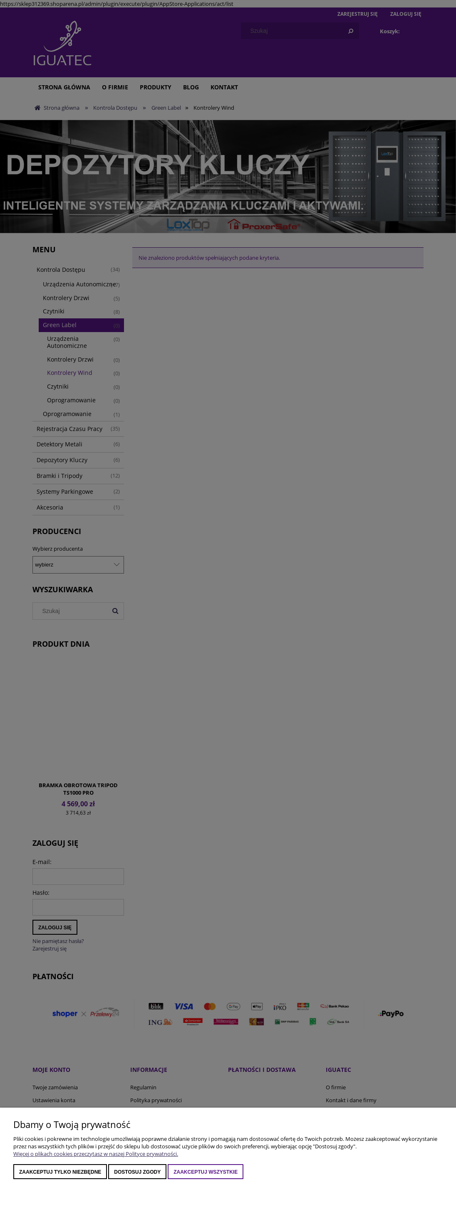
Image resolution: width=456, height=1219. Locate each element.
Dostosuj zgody (137, 1172)
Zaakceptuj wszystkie (205, 1172)
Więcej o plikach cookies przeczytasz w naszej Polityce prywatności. (95, 1153)
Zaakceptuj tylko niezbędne (60, 1172)
